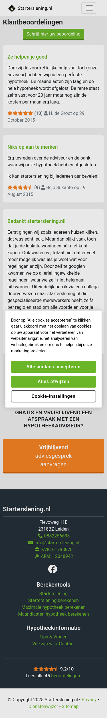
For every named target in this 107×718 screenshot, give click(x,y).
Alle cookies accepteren (54, 366)
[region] (53, 359)
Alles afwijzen (53, 381)
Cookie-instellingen (53, 396)
